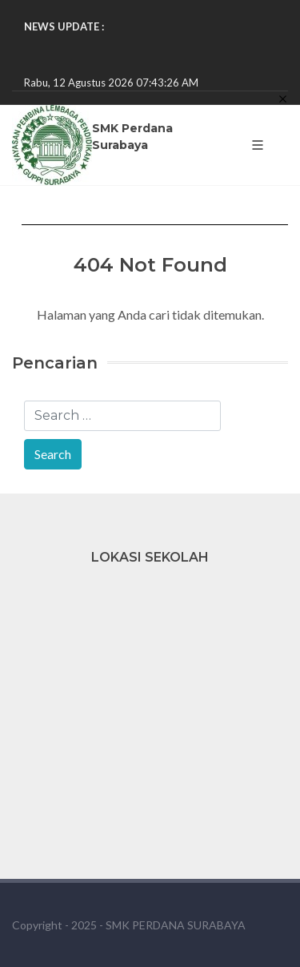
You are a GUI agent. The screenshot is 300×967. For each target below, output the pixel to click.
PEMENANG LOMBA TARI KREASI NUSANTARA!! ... (143, 42)
